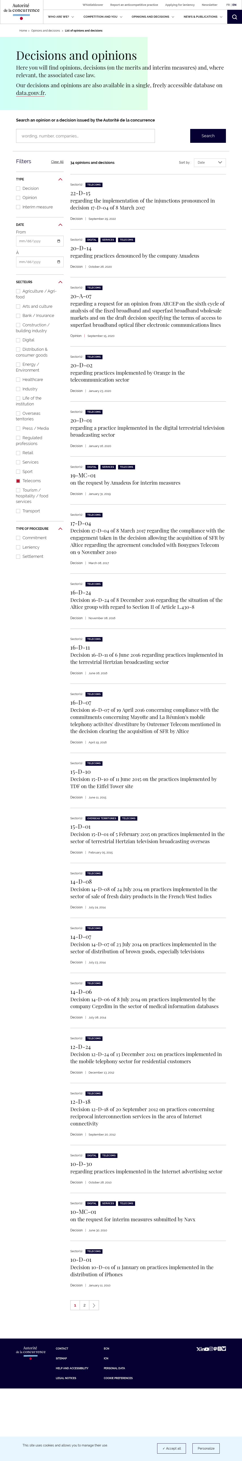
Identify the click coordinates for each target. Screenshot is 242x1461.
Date (39, 225)
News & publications (203, 16)
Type (39, 179)
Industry (24, 389)
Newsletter (209, 4)
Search (208, 135)
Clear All (57, 162)
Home (23, 30)
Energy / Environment (25, 367)
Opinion (24, 197)
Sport (22, 471)
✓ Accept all (172, 1448)
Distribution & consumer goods (29, 352)
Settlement (27, 556)
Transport (25, 511)
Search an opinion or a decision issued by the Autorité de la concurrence (85, 120)
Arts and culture (31, 306)
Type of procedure (39, 529)
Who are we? (61, 16)
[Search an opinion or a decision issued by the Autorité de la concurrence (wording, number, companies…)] (85, 136)
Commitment (29, 537)
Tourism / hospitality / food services (29, 496)
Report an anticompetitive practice (134, 4)
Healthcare (27, 379)
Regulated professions (26, 440)
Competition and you (103, 16)
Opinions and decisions (153, 16)
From (21, 232)
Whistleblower (93, 4)
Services (25, 462)
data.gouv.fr (30, 92)
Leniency (25, 547)
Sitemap (61, 1431)
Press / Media (30, 428)
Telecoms (26, 480)
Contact (62, 1421)
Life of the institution (26, 401)
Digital (22, 340)
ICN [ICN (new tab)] (106, 1431)
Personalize (206, 1448)
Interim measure (32, 207)
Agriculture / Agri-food (34, 294)
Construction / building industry (30, 328)
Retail (22, 452)
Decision (25, 188)
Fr (228, 4)
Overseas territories (25, 416)
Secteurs (39, 282)
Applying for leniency (180, 4)
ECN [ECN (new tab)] (106, 1421)
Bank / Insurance (32, 315)
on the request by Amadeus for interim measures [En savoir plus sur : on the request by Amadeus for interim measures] (131, 490)
